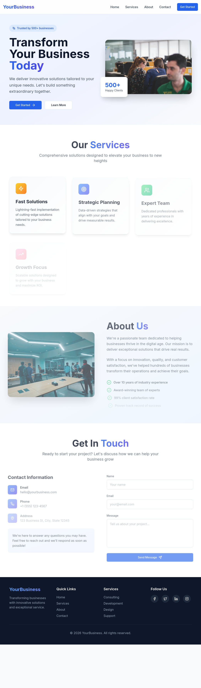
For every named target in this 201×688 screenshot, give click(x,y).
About (148, 7)
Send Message (152, 557)
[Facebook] (154, 599)
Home (114, 7)
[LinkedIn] (176, 599)
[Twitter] (165, 599)
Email (112, 496)
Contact (165, 7)
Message (115, 515)
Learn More (58, 105)
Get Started (187, 7)
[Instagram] (187, 599)
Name (113, 476)
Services (131, 7)
